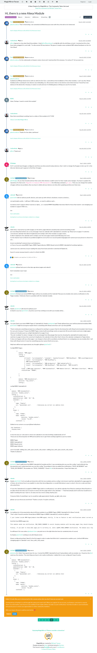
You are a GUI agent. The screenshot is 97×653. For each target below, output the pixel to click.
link (91, 553)
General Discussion (10, 17)
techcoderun (13, 40)
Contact (43, 649)
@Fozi (20, 40)
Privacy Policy (51, 649)
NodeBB (46, 647)
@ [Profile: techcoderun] (14, 24)
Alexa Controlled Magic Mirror (19, 119)
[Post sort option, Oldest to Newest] (80, 17)
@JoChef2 (19, 195)
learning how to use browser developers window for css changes (24, 217)
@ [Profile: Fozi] (12, 43)
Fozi (11, 22)
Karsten (61, 645)
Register (9, 614)
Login (14, 614)
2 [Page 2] (45, 620)
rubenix (12, 227)
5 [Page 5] (54, 620)
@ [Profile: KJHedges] (14, 180)
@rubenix (19, 264)
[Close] (90, 599)
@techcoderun (29, 22)
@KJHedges (31, 178)
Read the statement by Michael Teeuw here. (48, 8)
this (51, 468)
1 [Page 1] (42, 620)
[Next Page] (57, 619)
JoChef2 (12, 178)
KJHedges (13, 163)
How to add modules (15, 213)
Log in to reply (87, 17)
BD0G (12, 98)
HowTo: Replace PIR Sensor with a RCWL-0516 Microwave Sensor (25, 30)
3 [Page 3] (48, 620)
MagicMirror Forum (11, 2)
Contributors (60, 647)
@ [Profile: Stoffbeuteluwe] (47, 43)
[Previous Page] (39, 619)
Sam (46, 645)
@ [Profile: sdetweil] (18, 308)
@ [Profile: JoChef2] (13, 197)
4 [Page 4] (51, 620)
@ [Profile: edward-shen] (32, 531)
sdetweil (12, 195)
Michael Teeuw (55, 643)
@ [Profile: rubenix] (13, 267)
